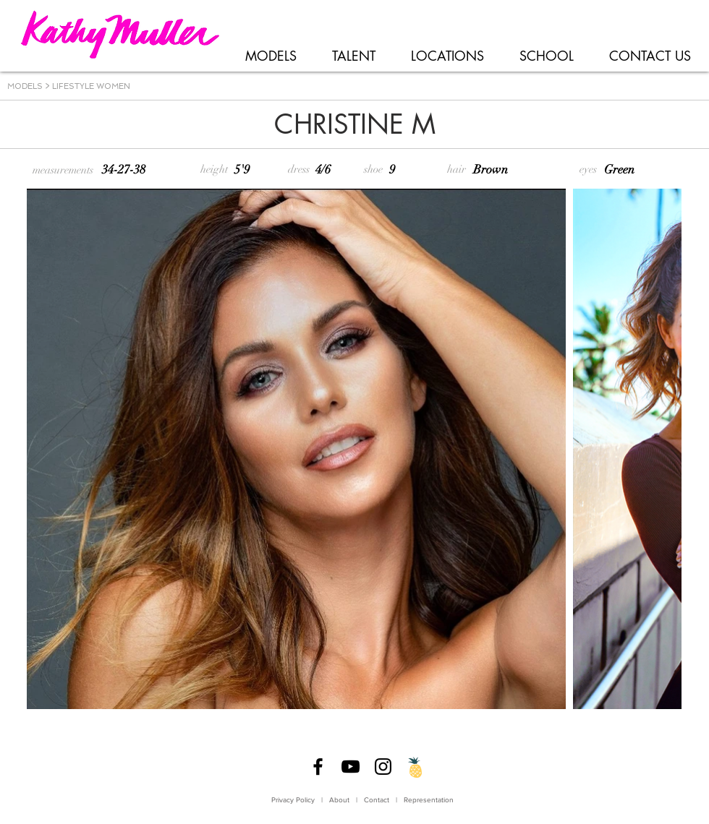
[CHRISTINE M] (354, 125)
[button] (270, 56)
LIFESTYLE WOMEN (91, 86)
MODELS (25, 86)
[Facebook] (318, 766)
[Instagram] (383, 766)
